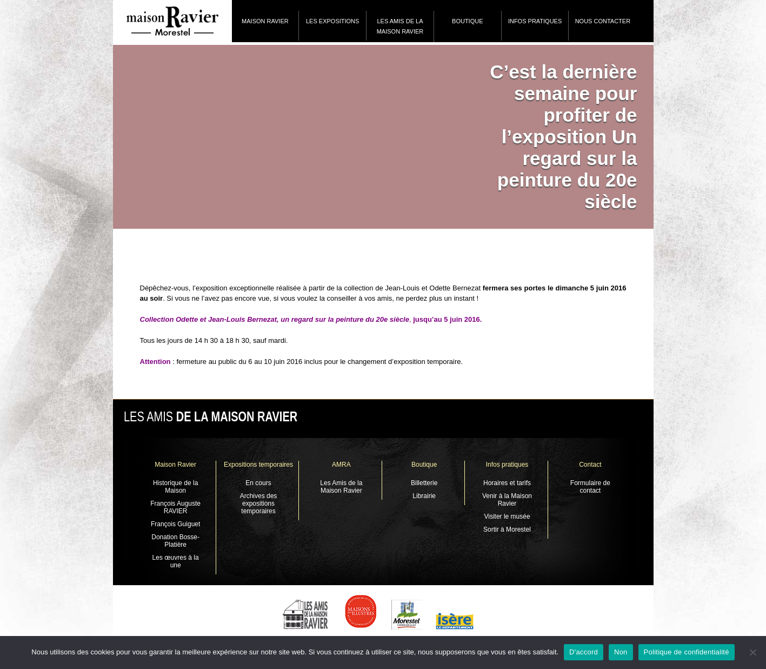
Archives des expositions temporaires (258, 503)
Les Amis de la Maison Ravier (400, 26)
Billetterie (424, 483)
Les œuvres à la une (175, 561)
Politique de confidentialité (686, 652)
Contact (590, 464)
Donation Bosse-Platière (175, 540)
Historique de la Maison (175, 486)
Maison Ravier (265, 21)
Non (621, 652)
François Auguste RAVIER (175, 507)
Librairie (424, 496)
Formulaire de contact (590, 486)
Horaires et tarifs (507, 483)
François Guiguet (175, 524)
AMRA (341, 464)
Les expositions (332, 21)
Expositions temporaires (258, 464)
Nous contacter (602, 21)
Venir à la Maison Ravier (507, 499)
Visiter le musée (507, 516)
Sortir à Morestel (507, 529)
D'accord (583, 652)
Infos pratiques (535, 21)
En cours (258, 483)
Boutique (467, 21)
